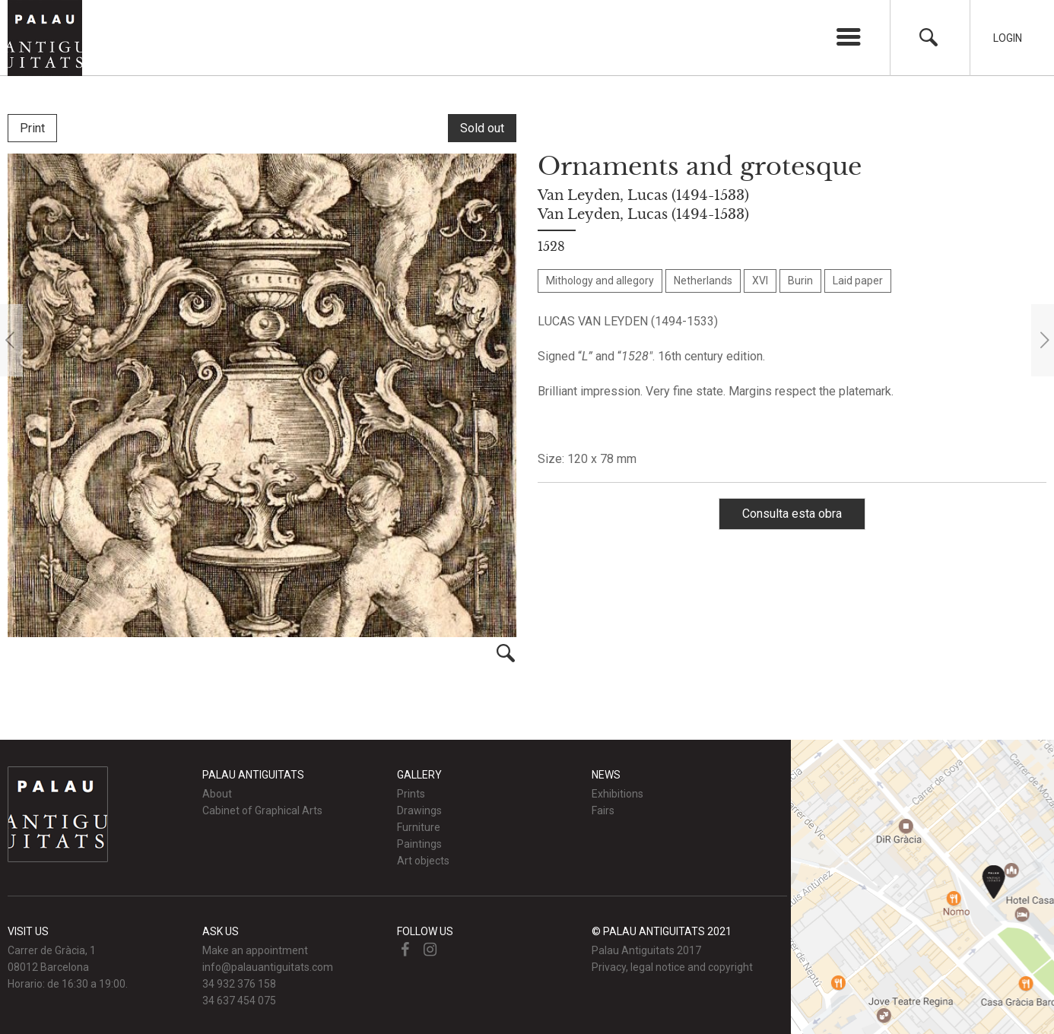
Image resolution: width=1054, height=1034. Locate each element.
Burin (800, 280)
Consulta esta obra (792, 513)
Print (32, 128)
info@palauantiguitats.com (267, 967)
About (217, 794)
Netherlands (703, 280)
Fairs (603, 810)
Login (1007, 38)
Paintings (419, 844)
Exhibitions (617, 794)
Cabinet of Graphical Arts (262, 810)
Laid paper (858, 280)
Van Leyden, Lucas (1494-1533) (643, 195)
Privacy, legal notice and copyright (672, 967)
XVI (760, 280)
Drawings (419, 810)
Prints (411, 794)
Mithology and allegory (600, 280)
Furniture (418, 827)
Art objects (423, 861)
